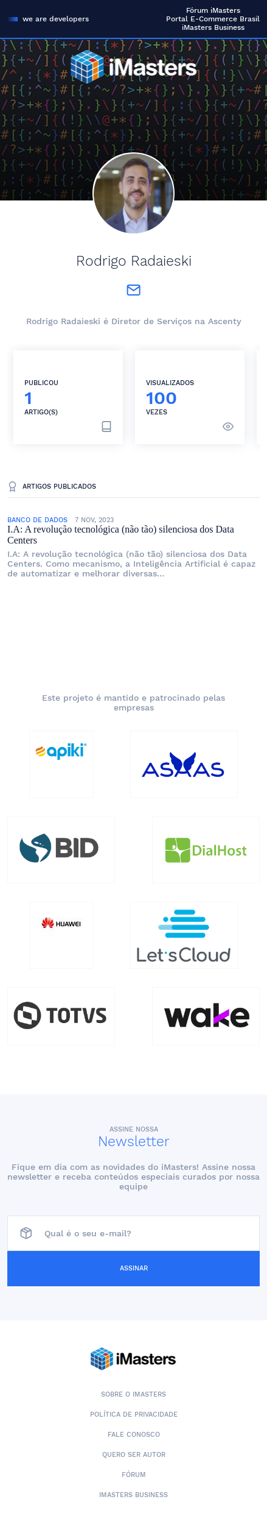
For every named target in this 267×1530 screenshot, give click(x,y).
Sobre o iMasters (133, 1394)
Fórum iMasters (213, 10)
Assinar (134, 1268)
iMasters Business (213, 27)
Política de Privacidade (134, 1414)
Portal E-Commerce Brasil (213, 19)
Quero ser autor (133, 1455)
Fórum (134, 1475)
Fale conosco (134, 1435)
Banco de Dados (37, 520)
